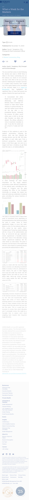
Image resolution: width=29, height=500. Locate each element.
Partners (4, 444)
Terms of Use (13, 475)
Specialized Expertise (7, 395)
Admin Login (5, 479)
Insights (4, 15)
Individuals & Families (6, 401)
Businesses (5, 385)
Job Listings (5, 449)
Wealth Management (7, 404)
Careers (4, 447)
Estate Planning (6, 412)
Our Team (4, 442)
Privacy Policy (22, 475)
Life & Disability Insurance (8, 424)
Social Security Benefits (8, 414)
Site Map (20, 477)
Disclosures (13, 477)
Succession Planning (7, 393)
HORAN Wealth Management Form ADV (12, 481)
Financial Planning (6, 406)
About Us (5, 434)
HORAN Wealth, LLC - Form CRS (10, 483)
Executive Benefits (6, 391)
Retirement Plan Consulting (6, 388)
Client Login (5, 475)
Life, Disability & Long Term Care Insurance (7, 409)
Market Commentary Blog (12, 57)
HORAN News (5, 422)
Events (4, 417)
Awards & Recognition (7, 440)
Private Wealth (6, 398)
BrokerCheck (5, 477)
